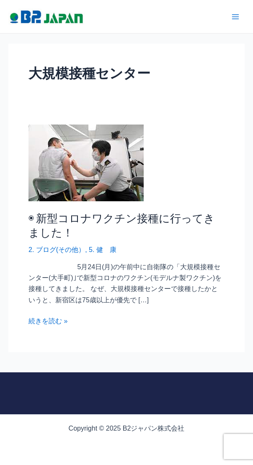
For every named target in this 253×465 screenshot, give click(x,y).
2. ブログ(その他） (56, 249)
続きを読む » (47, 321)
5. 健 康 (102, 249)
